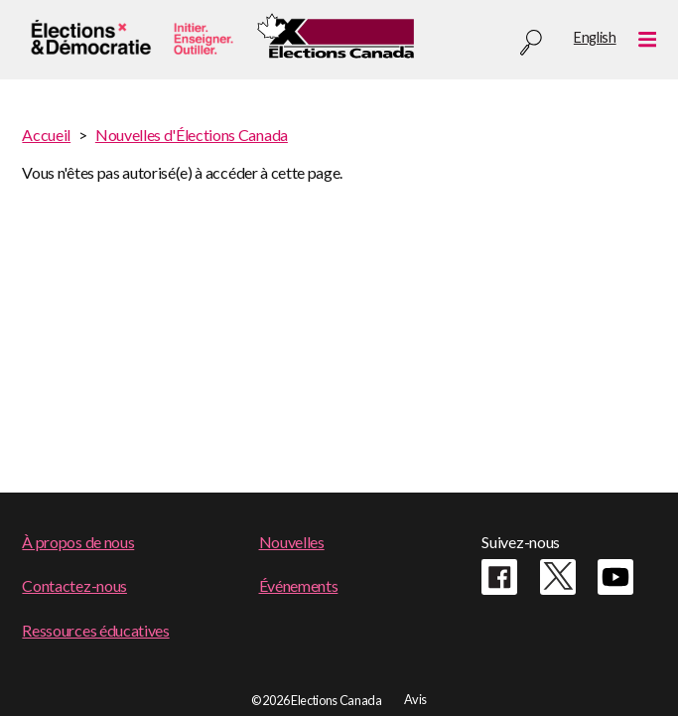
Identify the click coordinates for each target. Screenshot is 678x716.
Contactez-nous (74, 585)
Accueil (46, 134)
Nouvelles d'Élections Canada (191, 134)
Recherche (531, 43)
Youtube (615, 577)
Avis (415, 699)
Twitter (558, 577)
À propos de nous (78, 541)
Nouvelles (292, 541)
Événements (299, 585)
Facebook (499, 577)
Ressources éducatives (95, 630)
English (595, 37)
